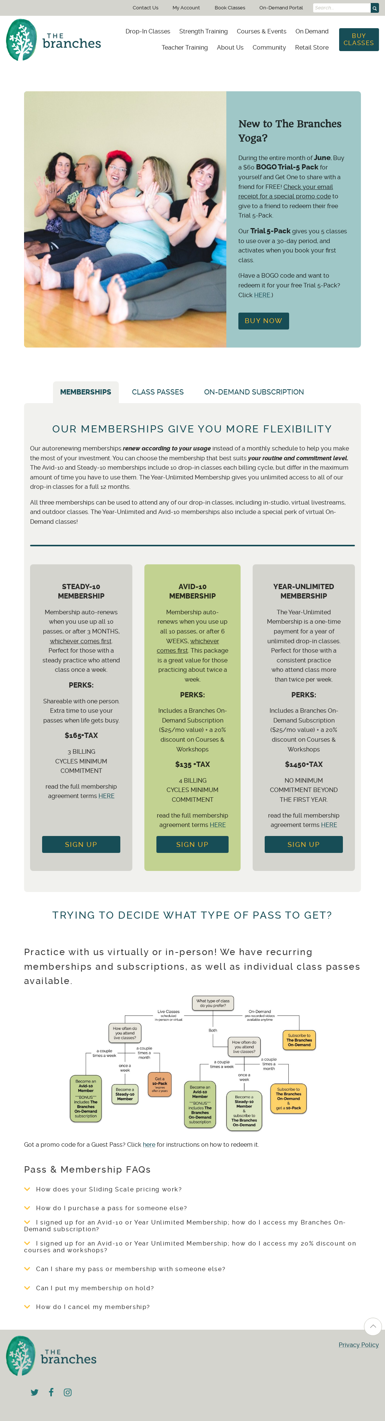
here (149, 1144)
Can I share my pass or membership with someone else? (125, 1269)
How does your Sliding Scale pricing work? (103, 1189)
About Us (230, 47)
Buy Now (263, 321)
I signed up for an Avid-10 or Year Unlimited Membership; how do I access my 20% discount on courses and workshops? (190, 1247)
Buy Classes (359, 39)
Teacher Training (185, 47)
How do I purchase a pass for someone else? (105, 1208)
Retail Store (312, 47)
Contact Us (145, 8)
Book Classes (230, 8)
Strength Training (203, 31)
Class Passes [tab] (158, 392)
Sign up (192, 844)
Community (269, 47)
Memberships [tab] (85, 392)
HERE (262, 295)
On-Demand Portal (281, 8)
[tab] (324, 396)
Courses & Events (261, 31)
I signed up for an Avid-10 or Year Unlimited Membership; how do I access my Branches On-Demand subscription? (185, 1226)
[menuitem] (148, 31)
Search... (324, 8)
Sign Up (81, 844)
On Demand (312, 31)
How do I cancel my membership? (87, 1307)
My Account (186, 8)
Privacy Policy (359, 1344)
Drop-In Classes (148, 31)
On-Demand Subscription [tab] (254, 392)
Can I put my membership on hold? (89, 1288)
